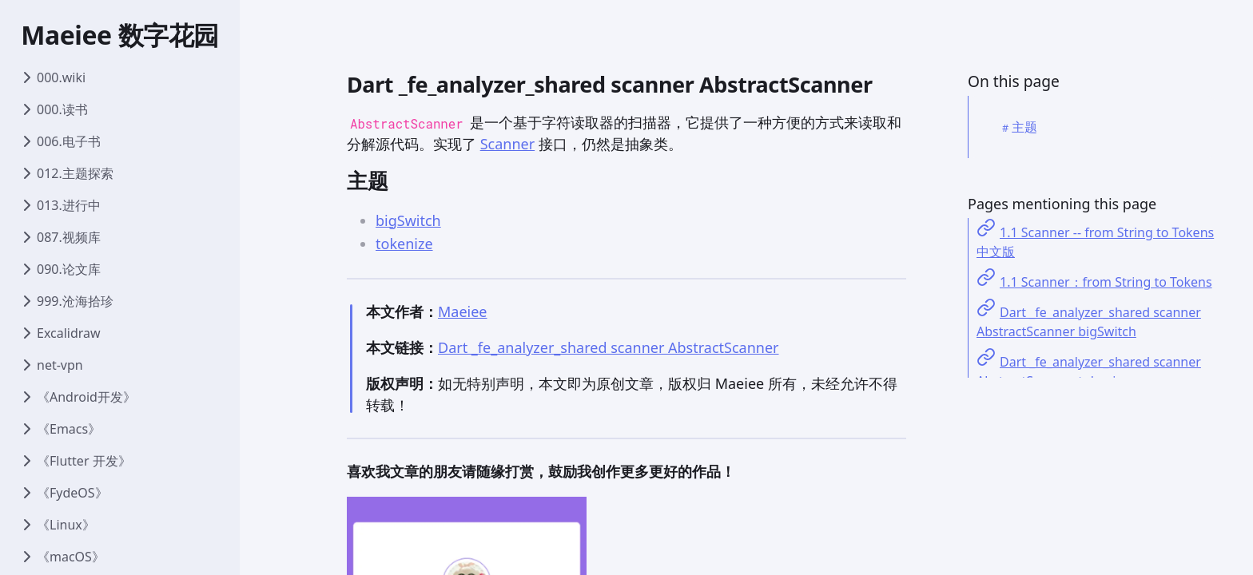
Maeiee (462, 311)
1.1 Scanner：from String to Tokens (1106, 282)
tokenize (404, 243)
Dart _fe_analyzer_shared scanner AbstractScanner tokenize (1089, 371)
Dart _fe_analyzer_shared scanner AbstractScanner (608, 347)
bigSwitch (408, 220)
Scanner (507, 143)
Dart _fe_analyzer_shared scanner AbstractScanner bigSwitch (1089, 321)
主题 (1024, 127)
